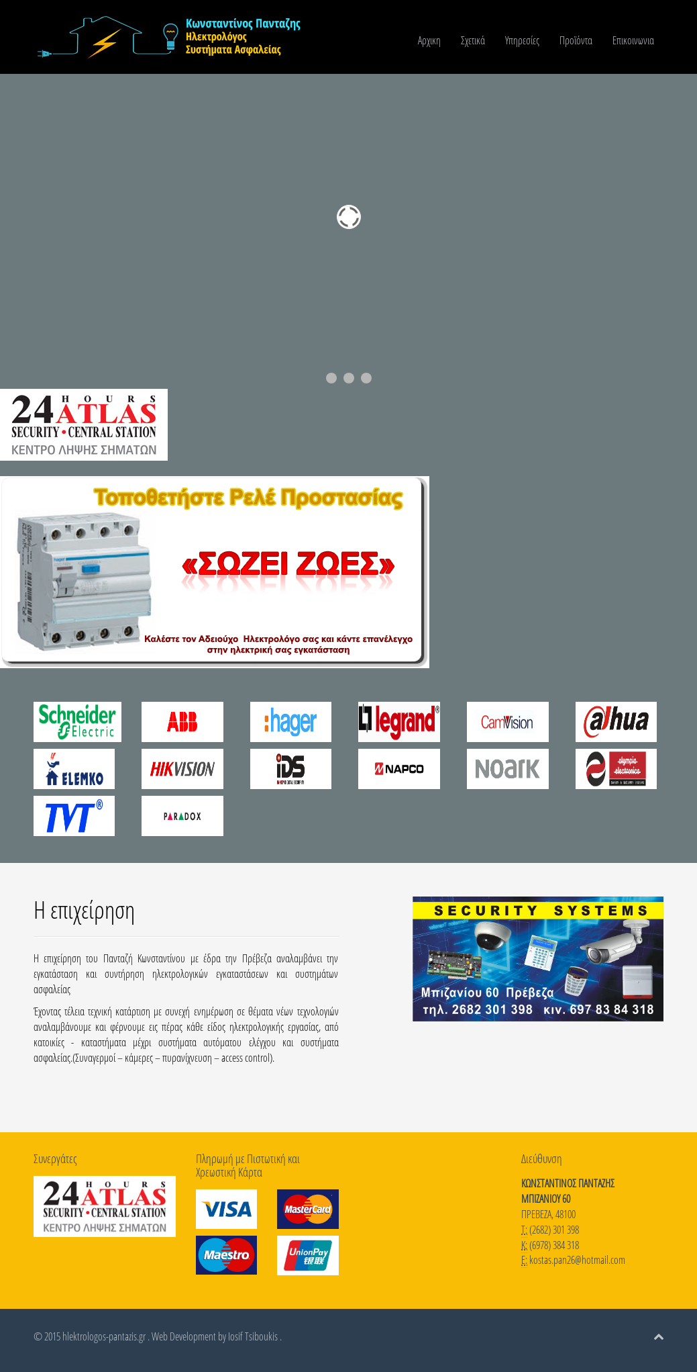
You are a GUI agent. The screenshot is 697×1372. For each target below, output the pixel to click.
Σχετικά (473, 40)
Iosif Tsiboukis (253, 1336)
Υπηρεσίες (522, 40)
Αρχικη (429, 40)
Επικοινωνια (633, 40)
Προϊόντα (575, 40)
